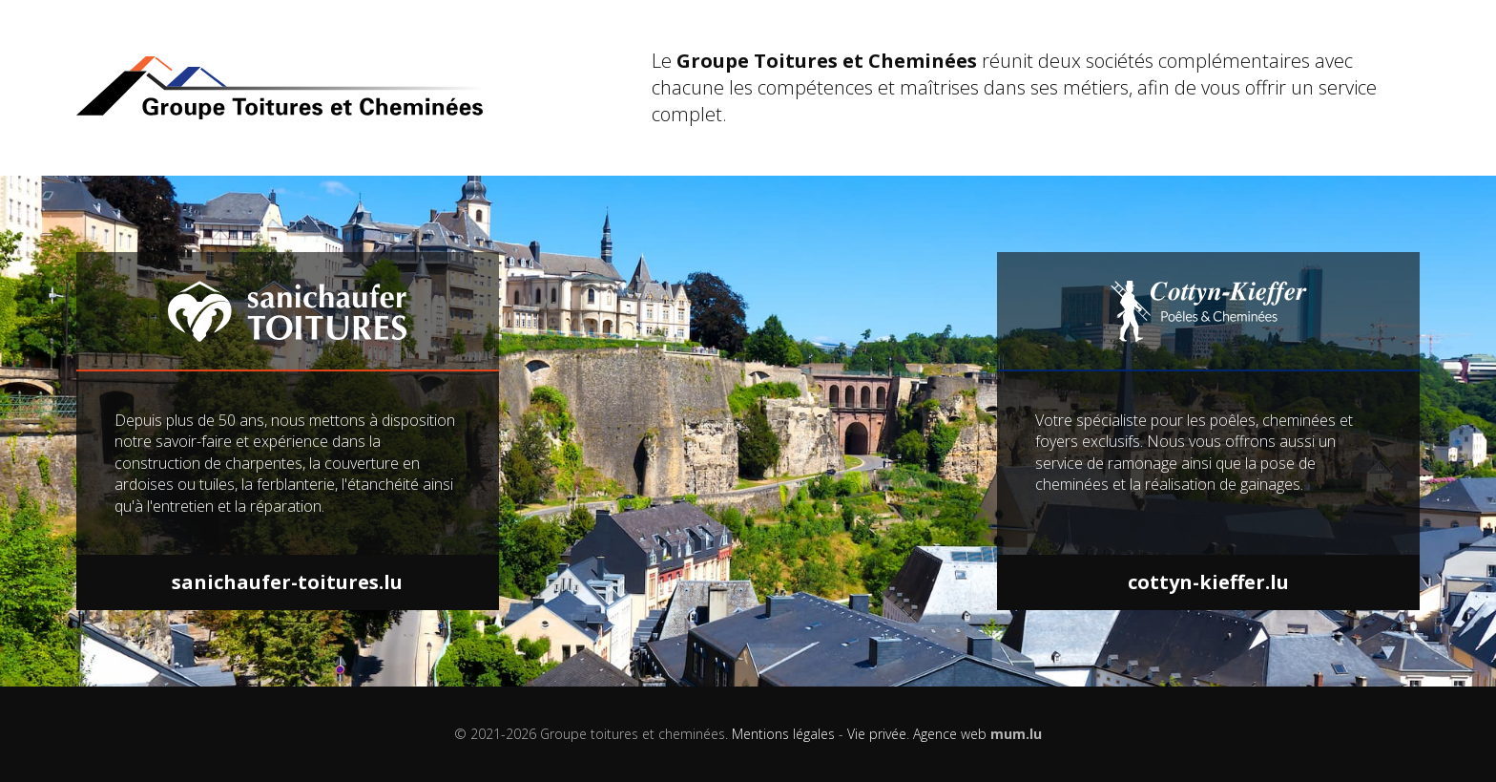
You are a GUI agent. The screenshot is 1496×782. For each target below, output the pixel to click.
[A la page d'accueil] (344, 87)
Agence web (950, 734)
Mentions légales (783, 734)
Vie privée (876, 734)
